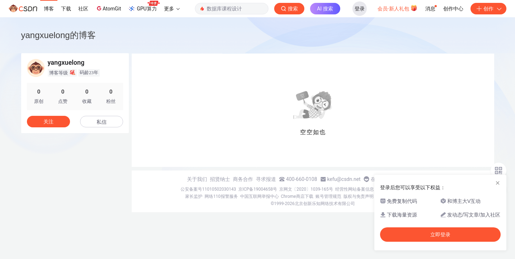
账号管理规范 (328, 196)
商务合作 (243, 179)
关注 (48, 121)
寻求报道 (266, 179)
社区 (83, 9)
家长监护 (193, 196)
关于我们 (197, 179)
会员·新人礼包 (397, 8)
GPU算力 (143, 6)
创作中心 (453, 9)
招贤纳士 (220, 179)
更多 (172, 9)
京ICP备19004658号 (257, 189)
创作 (488, 9)
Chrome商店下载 (297, 196)
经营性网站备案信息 (354, 189)
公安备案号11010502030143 (208, 189)
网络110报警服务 (221, 196)
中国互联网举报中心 (259, 196)
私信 (102, 122)
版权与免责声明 (358, 196)
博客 (49, 9)
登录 (360, 9)
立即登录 (440, 234)
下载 (66, 9)
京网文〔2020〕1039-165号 (306, 189)
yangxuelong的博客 (58, 35)
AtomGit (108, 8)
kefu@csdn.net (344, 179)
